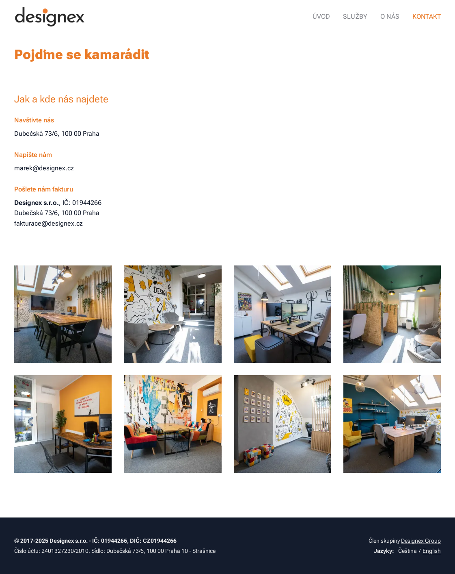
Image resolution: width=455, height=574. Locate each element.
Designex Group (421, 540)
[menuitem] (329, 17)
